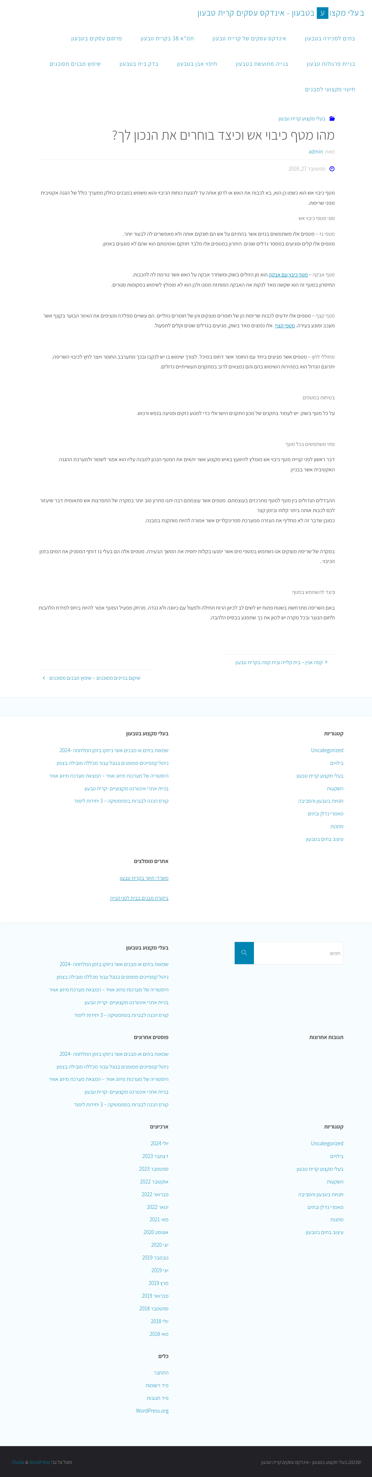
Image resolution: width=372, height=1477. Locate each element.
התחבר (161, 1372)
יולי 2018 (160, 1320)
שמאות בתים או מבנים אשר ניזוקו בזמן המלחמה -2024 (114, 749)
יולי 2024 (160, 1142)
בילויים (337, 762)
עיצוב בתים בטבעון (324, 838)
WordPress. (31, 1461)
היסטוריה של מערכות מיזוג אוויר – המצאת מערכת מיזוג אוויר (109, 775)
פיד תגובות (157, 1397)
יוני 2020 (160, 1244)
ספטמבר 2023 (154, 1167)
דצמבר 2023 (155, 1155)
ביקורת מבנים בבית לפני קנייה (138, 897)
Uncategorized (327, 749)
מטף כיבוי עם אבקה (288, 274)
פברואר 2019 (155, 1295)
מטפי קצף (284, 325)
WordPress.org (152, 1410)
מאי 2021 (159, 1218)
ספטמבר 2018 (153, 1308)
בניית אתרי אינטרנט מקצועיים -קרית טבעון (127, 787)
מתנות (337, 826)
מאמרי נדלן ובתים (326, 813)
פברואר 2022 (155, 1193)
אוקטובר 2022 (154, 1180)
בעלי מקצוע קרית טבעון (302, 118)
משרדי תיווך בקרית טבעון (143, 877)
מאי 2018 (159, 1333)
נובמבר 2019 (155, 1257)
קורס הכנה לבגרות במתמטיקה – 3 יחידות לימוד (121, 800)
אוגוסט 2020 (156, 1231)
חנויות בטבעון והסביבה (320, 800)
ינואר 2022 (158, 1206)
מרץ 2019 (159, 1282)
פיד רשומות (156, 1384)
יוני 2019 (160, 1269)
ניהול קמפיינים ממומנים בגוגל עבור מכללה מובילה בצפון (113, 762)
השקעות (335, 787)
